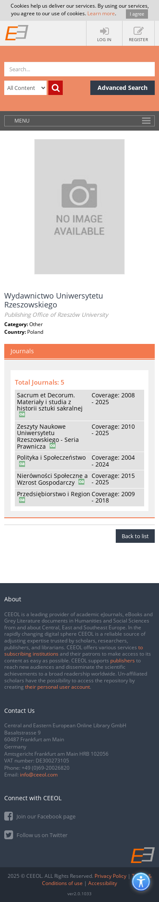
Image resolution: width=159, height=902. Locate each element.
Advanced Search (123, 88)
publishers (122, 660)
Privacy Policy (110, 876)
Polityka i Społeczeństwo (51, 457)
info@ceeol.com (39, 774)
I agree (137, 14)
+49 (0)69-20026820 (46, 767)
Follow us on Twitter (35, 834)
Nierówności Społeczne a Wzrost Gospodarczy (52, 479)
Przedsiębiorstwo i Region (53, 494)
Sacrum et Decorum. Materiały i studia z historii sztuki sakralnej (50, 401)
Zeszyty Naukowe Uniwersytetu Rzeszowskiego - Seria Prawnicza (48, 436)
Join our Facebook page (39, 815)
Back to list (135, 536)
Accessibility (102, 883)
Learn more (101, 13)
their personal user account (57, 686)
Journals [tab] (22, 351)
